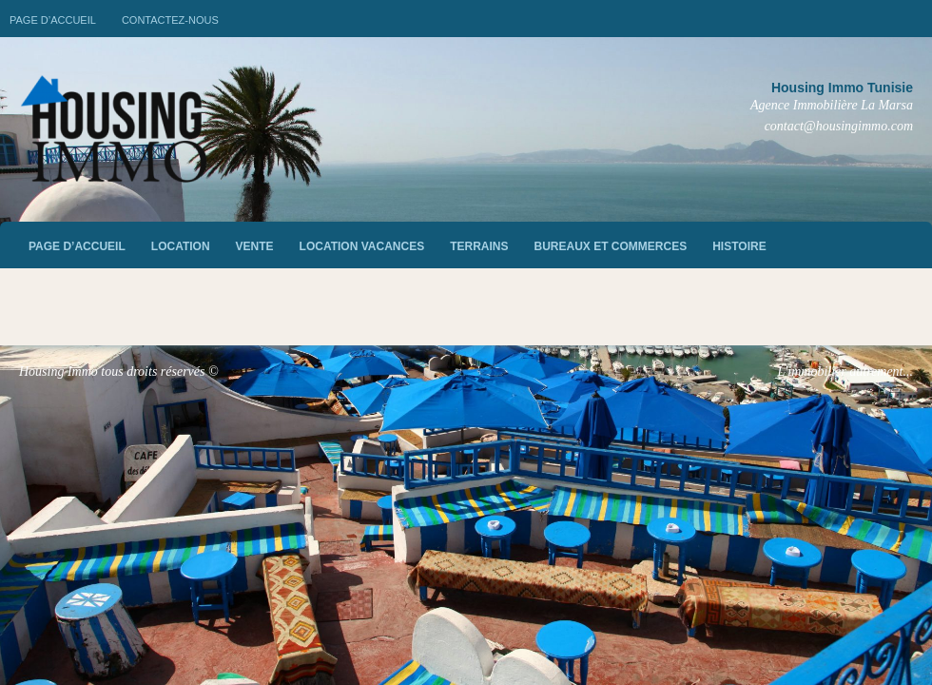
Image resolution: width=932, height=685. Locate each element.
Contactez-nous (170, 20)
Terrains (479, 246)
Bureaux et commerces (611, 246)
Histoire (739, 246)
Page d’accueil (53, 20)
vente (255, 246)
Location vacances (362, 246)
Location (180, 246)
